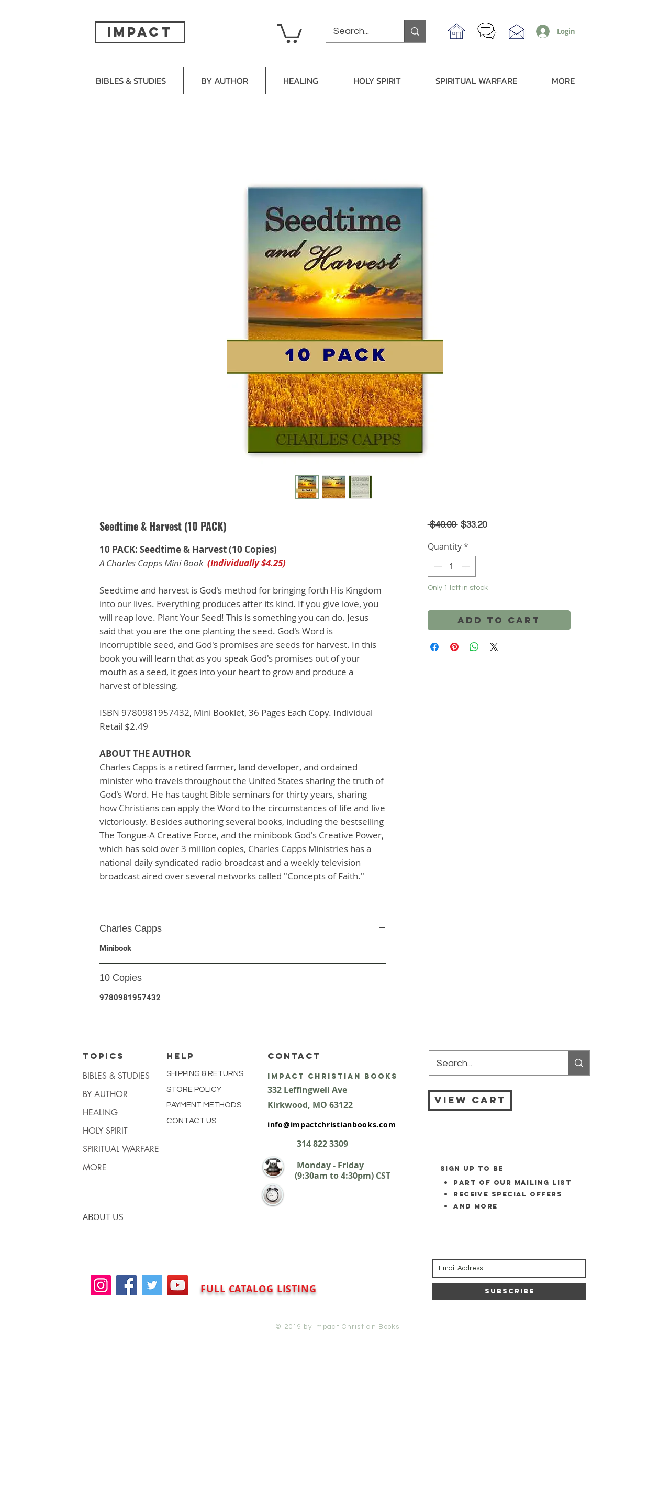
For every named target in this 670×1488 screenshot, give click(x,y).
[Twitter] (152, 1285)
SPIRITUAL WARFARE (121, 1149)
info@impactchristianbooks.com (331, 1124)
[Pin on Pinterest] (454, 647)
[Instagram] (101, 1285)
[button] (289, 32)
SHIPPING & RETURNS (204, 1074)
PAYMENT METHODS (203, 1105)
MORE (95, 1167)
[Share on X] (494, 647)
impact (139, 32)
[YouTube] (178, 1285)
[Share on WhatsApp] (474, 647)
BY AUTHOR (105, 1094)
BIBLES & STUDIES (116, 1075)
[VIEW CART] (470, 1100)
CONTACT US (191, 1121)
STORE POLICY (194, 1089)
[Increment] (467, 566)
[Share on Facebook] (434, 647)
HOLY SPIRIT (105, 1130)
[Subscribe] (509, 1291)
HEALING (100, 1112)
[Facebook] (126, 1285)
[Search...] (357, 31)
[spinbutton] (452, 566)
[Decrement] (436, 566)
